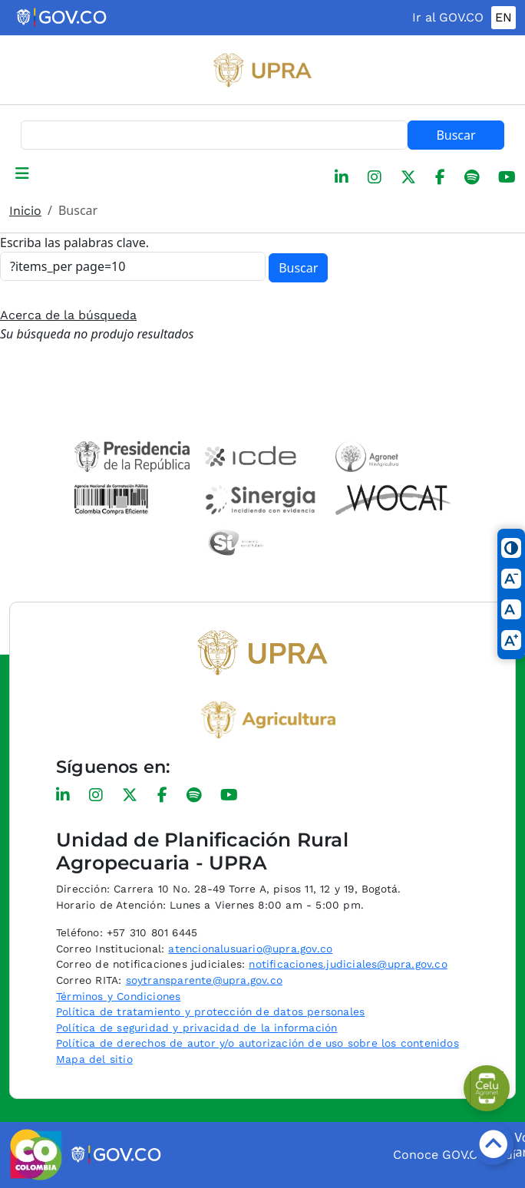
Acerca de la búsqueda (68, 315)
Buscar (455, 135)
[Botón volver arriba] (492, 1144)
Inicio (25, 210)
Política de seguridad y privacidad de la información (196, 1027)
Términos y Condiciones (118, 996)
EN (503, 17)
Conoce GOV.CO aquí (454, 1154)
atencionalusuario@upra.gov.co (250, 948)
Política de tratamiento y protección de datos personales (210, 1011)
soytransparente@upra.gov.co (204, 980)
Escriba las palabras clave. (74, 242)
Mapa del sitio (94, 1059)
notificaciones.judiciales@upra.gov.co (348, 964)
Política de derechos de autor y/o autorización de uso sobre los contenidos (257, 1043)
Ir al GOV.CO (448, 17)
